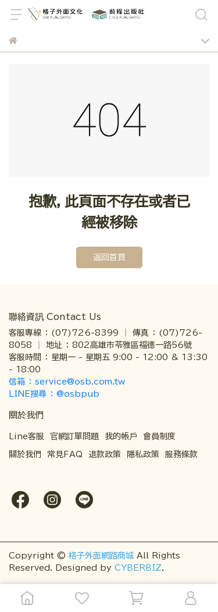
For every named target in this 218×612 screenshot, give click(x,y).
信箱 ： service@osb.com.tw (68, 382)
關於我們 (25, 454)
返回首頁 (109, 257)
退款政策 (104, 454)
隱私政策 (143, 454)
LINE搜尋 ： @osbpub (54, 394)
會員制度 (159, 436)
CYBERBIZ (138, 568)
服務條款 (181, 454)
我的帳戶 (121, 436)
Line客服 (26, 436)
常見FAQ (65, 454)
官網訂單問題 (74, 436)
